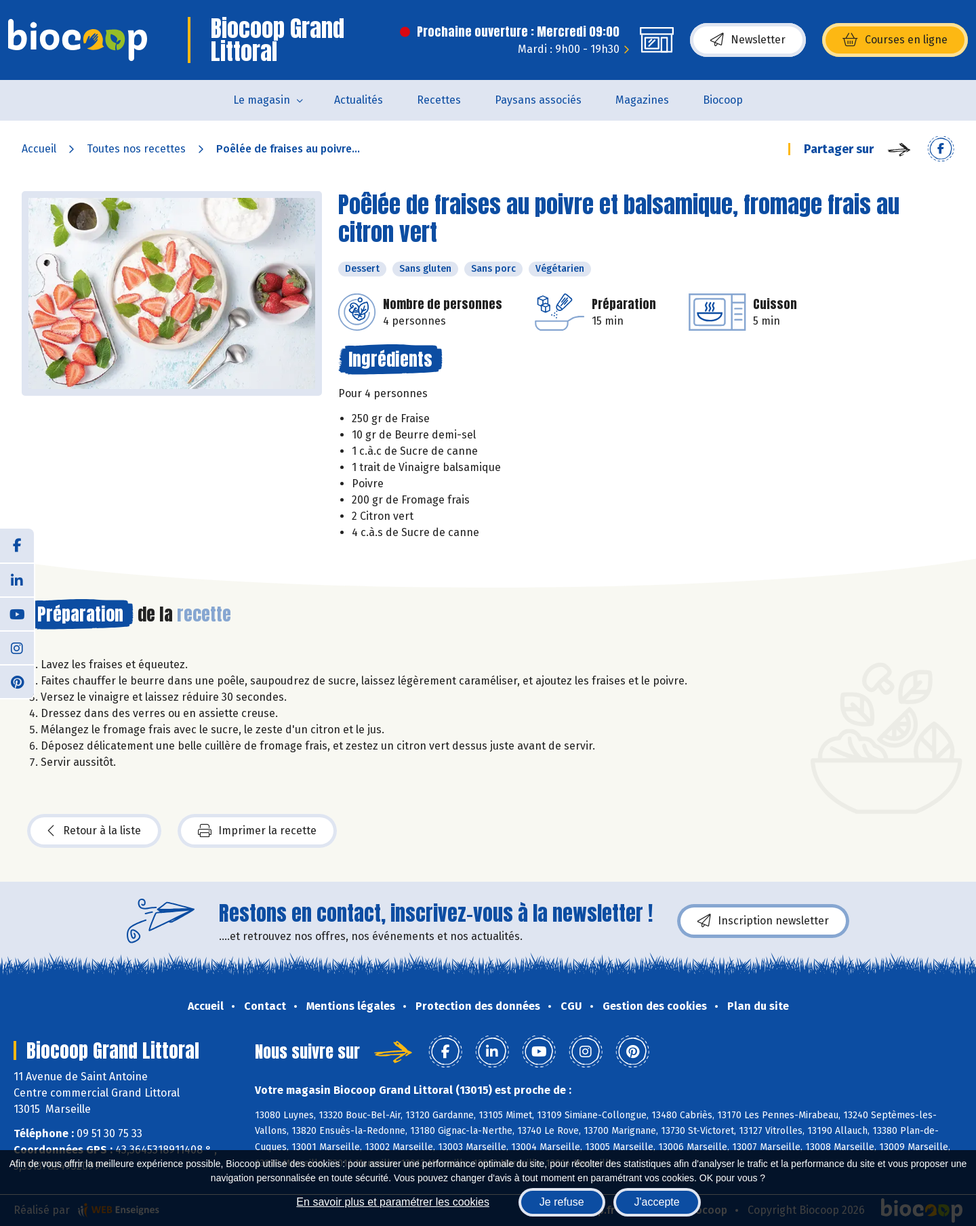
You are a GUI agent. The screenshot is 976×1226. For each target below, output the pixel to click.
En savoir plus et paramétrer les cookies (392, 1202)
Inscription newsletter (763, 921)
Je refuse (562, 1202)
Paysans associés (538, 100)
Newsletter (748, 40)
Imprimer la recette (257, 831)
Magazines (642, 100)
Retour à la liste (94, 831)
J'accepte (657, 1202)
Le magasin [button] (261, 100)
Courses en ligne (895, 40)
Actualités (358, 100)
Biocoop (723, 100)
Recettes (439, 100)
